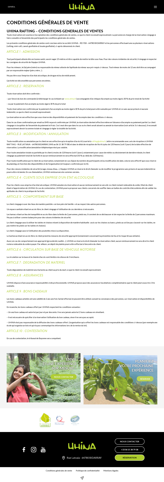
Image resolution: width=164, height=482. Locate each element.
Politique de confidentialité (88, 470)
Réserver (145, 388)
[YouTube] (43, 449)
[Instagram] (33, 449)
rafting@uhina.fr (99, 141)
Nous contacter (63, 381)
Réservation (130, 457)
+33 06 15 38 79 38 (129, 449)
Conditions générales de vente (59, 470)
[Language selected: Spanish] (15, 6)
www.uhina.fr (70, 98)
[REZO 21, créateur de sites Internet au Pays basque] (82, 478)
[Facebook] (23, 449)
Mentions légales (110, 470)
